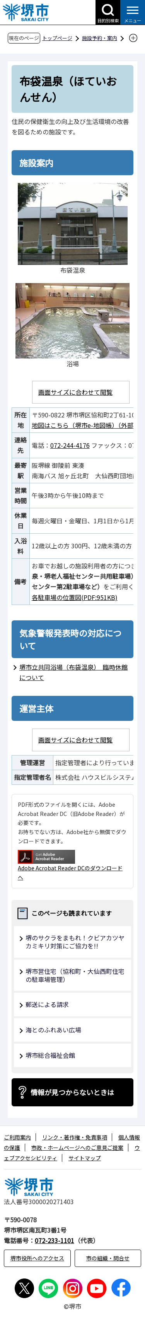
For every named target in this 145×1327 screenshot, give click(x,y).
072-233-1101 (54, 1240)
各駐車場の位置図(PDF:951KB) (75, 597)
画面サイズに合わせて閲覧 (75, 392)
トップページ (57, 38)
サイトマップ (84, 1158)
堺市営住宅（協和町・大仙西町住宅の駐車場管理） (75, 975)
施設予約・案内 (99, 38)
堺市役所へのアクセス (37, 1258)
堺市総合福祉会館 (50, 1055)
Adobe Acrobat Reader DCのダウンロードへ (70, 865)
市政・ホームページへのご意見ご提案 (77, 1147)
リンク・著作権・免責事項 (74, 1137)
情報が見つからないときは (72, 1092)
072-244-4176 (70, 445)
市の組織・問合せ (108, 1258)
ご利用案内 (17, 1137)
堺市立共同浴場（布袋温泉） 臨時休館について (73, 672)
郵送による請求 (47, 1004)
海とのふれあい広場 (53, 1029)
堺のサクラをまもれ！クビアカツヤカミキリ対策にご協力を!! (75, 941)
